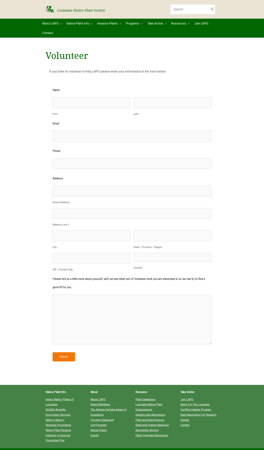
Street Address (61, 200)
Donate (184, 412)
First (55, 117)
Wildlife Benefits (56, 402)
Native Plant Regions (58, 422)
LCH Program (99, 417)
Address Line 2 (61, 220)
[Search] (212, 12)
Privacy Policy (170, 445)
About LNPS (98, 392)
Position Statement (102, 412)
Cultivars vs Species (58, 427)
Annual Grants (99, 422)
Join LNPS (186, 392)
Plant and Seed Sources (149, 412)
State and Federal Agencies (152, 417)
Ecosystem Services (58, 407)
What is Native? (55, 412)
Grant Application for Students (198, 407)
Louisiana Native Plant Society (115, 12)
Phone (56, 152)
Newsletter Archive (147, 422)
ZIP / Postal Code (63, 261)
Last (136, 117)
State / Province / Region (148, 241)
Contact (185, 417)
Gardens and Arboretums (150, 407)
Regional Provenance (58, 417)
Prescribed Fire (55, 432)
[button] (54, 28)
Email (56, 126)
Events (95, 427)
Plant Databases (145, 392)
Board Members (100, 397)
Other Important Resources (151, 427)
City (55, 241)
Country (138, 261)
